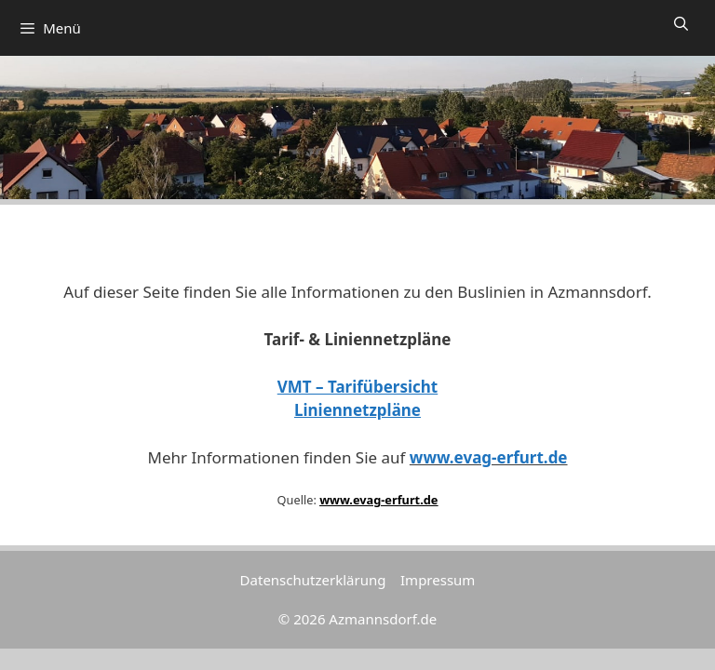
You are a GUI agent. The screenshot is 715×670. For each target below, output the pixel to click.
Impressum (437, 579)
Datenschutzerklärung (313, 579)
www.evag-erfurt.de (489, 457)
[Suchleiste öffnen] (681, 23)
